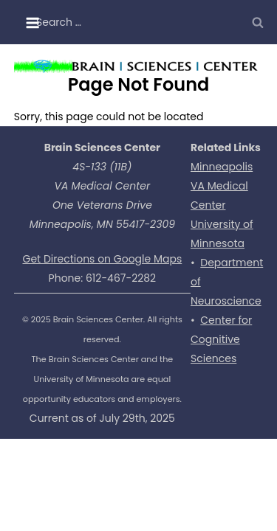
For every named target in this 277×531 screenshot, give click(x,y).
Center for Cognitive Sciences (221, 339)
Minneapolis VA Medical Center (222, 185)
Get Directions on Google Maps (102, 258)
